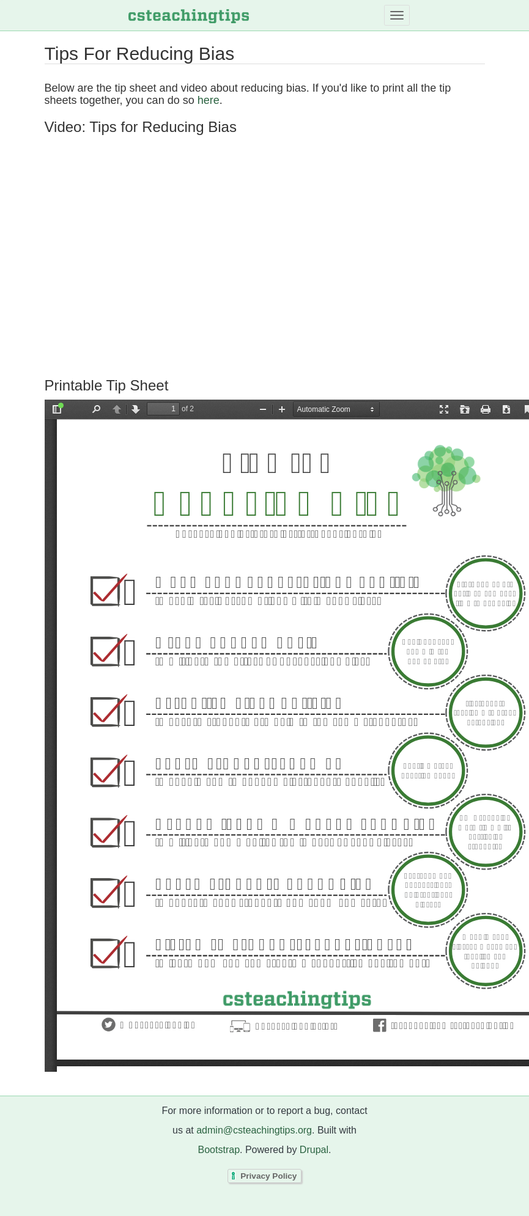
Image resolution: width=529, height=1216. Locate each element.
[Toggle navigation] (397, 15)
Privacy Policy (268, 1176)
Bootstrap (219, 1150)
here (209, 100)
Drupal (314, 1150)
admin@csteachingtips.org (254, 1130)
